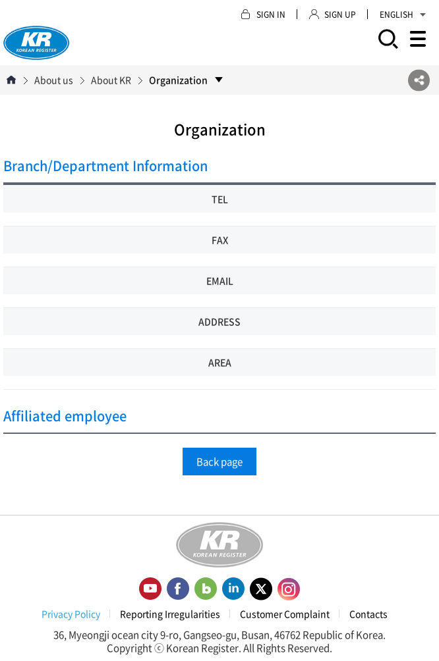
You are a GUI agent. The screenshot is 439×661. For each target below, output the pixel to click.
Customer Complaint (285, 613)
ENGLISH (403, 14)
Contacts (368, 613)
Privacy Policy (71, 613)
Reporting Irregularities (170, 613)
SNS (419, 80)
